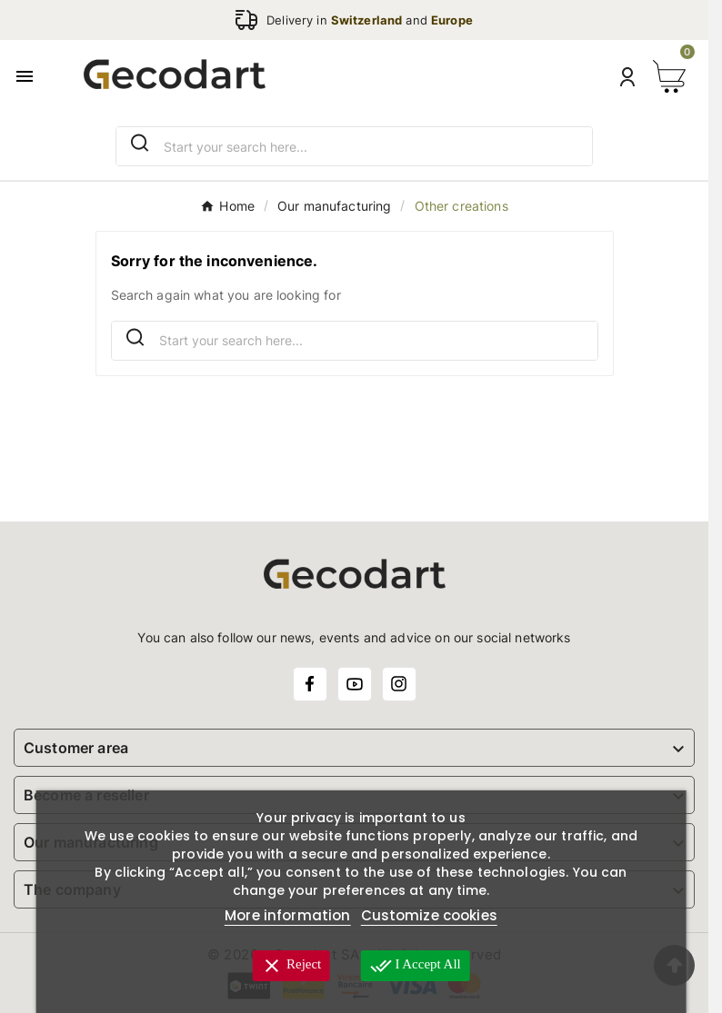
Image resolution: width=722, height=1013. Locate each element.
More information (287, 915)
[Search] (140, 143)
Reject (291, 966)
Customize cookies (429, 915)
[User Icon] (627, 76)
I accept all (415, 966)
